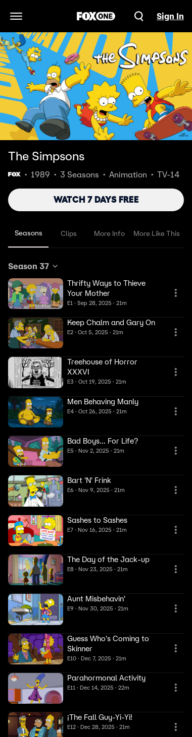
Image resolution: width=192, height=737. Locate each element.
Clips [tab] (69, 233)
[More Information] (176, 293)
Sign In (170, 16)
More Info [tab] (109, 233)
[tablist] (96, 233)
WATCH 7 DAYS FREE (96, 200)
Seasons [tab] (28, 232)
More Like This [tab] (156, 233)
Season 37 (33, 266)
